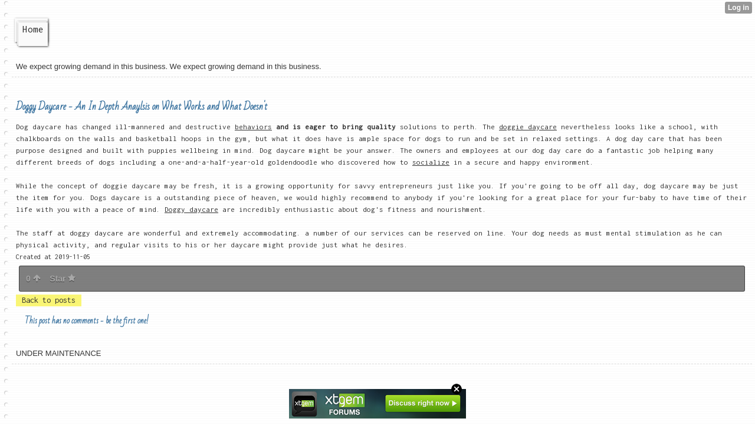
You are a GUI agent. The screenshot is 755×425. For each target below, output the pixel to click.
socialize (430, 162)
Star (63, 278)
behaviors (253, 126)
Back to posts (49, 300)
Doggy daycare (191, 209)
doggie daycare (528, 126)
